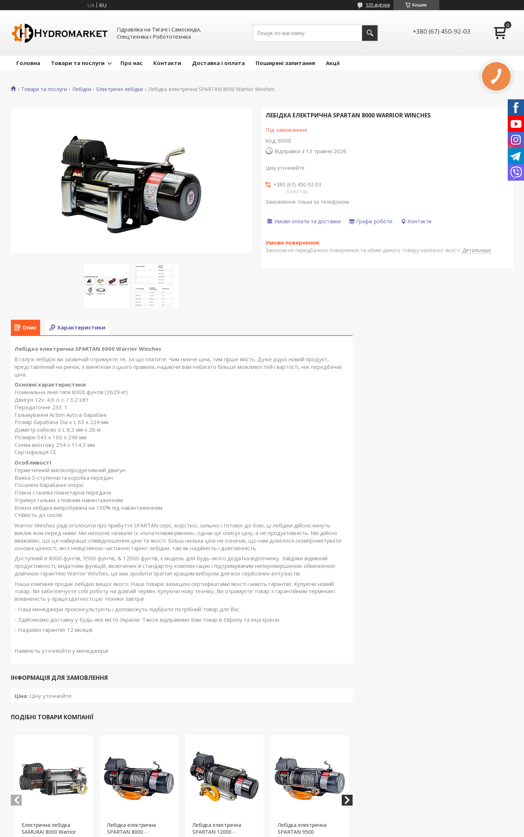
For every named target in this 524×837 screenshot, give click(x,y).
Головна (28, 62)
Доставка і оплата (218, 62)
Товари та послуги (78, 62)
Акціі (333, 62)
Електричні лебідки (119, 89)
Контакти (167, 62)
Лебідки (81, 89)
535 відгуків (378, 5)
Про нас (131, 62)
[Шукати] (370, 33)
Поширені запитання (285, 62)
